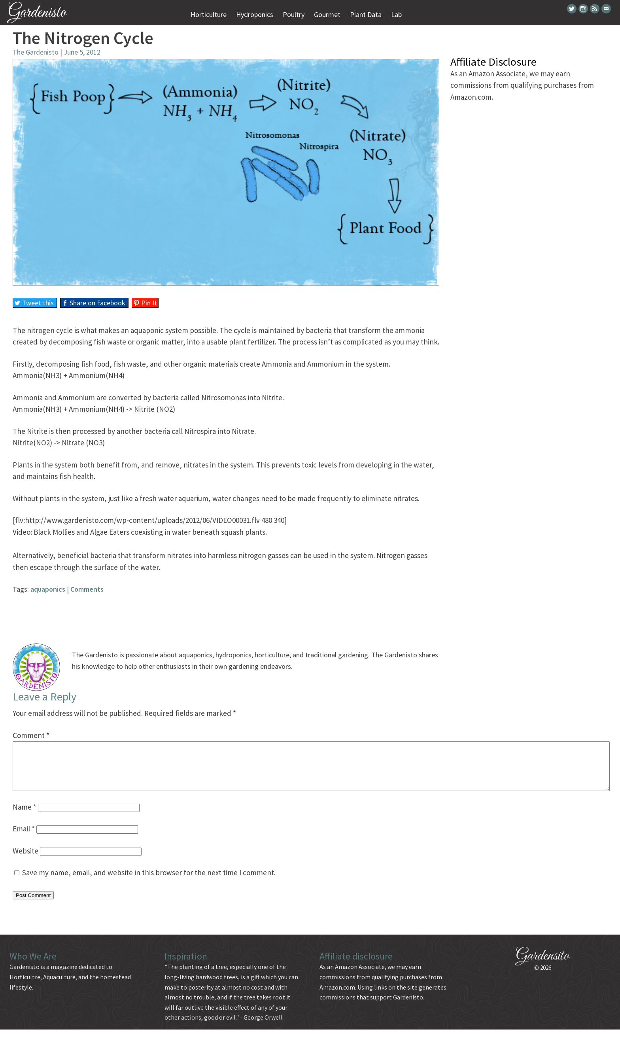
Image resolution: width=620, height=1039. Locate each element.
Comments (87, 589)
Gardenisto (37, 13)
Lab (396, 14)
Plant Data (366, 14)
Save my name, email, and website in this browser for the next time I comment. (149, 882)
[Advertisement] (226, 613)
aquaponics (47, 589)
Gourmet (327, 14)
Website (25, 860)
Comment (31, 735)
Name (24, 816)
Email (24, 838)
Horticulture (209, 14)
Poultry (293, 14)
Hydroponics (254, 14)
